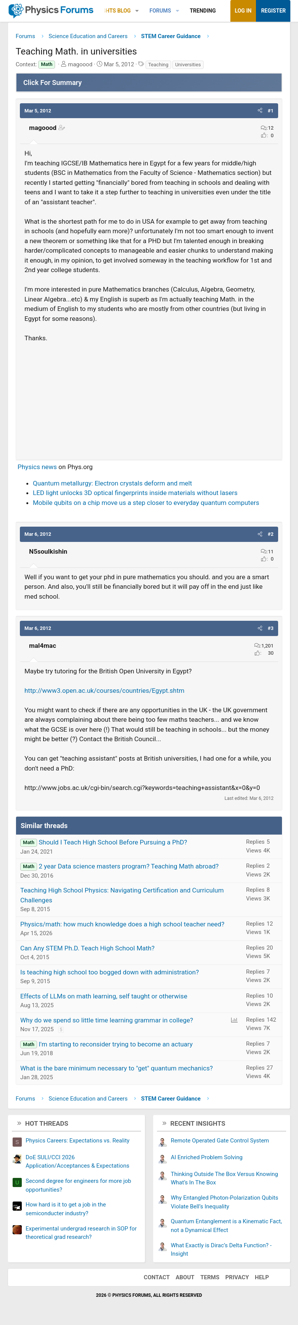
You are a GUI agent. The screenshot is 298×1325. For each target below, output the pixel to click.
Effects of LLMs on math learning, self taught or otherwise (103, 996)
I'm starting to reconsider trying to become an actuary (116, 1044)
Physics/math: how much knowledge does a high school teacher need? (122, 924)
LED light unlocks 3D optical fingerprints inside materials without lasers (135, 493)
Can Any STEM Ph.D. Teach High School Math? (87, 948)
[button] (137, 11)
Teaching (158, 64)
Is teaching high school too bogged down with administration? (109, 972)
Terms (209, 1277)
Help (262, 1277)
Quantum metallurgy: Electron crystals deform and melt (112, 483)
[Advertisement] (149, 397)
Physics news (37, 467)
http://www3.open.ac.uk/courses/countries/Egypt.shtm (104, 690)
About (185, 1277)
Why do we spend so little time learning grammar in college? (106, 1020)
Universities (188, 64)
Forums (160, 11)
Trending (203, 11)
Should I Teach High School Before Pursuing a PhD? (113, 842)
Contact (157, 1277)
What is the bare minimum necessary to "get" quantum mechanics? (116, 1068)
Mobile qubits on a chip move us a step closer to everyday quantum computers (146, 502)
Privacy (237, 1277)
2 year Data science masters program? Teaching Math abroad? (129, 866)
